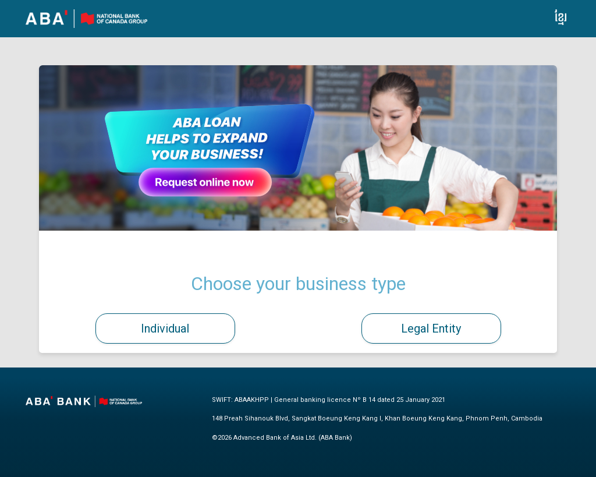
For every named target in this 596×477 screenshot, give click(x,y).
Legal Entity (431, 328)
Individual (165, 328)
